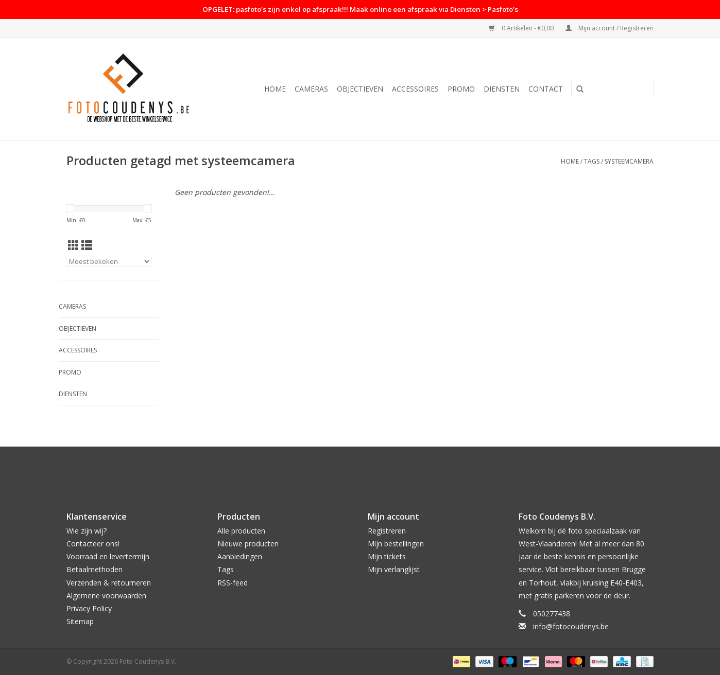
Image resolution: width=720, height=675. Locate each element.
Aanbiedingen (239, 556)
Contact (545, 89)
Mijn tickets (387, 556)
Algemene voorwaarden (106, 595)
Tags (591, 161)
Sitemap (80, 621)
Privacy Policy (89, 608)
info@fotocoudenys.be (571, 626)
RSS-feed (232, 583)
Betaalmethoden (94, 569)
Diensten (502, 89)
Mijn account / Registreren (609, 28)
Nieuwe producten (248, 543)
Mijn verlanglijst (394, 569)
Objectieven (360, 89)
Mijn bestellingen (396, 543)
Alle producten (241, 531)
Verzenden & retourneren (108, 583)
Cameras (311, 89)
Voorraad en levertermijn (107, 556)
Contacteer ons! (92, 543)
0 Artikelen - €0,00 (522, 28)
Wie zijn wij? (86, 531)
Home (275, 89)
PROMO (461, 89)
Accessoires (415, 89)
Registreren (387, 531)
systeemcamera (629, 161)
